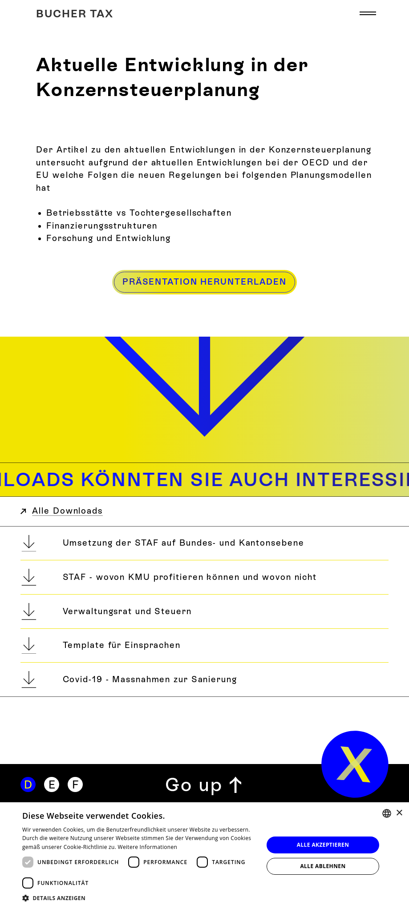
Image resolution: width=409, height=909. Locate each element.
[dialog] (204, 855)
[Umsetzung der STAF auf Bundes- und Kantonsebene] (204, 543)
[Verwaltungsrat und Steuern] (204, 611)
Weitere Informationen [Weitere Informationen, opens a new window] (148, 847)
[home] (355, 764)
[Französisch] (75, 784)
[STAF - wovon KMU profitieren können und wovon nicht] (204, 577)
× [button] (399, 813)
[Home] (74, 13)
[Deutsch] (28, 784)
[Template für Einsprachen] (204, 646)
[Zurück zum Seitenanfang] (204, 784)
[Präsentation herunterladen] (204, 282)
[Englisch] (51, 784)
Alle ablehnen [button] (322, 866)
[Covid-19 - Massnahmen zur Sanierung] (204, 679)
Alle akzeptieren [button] (323, 845)
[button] (368, 13)
